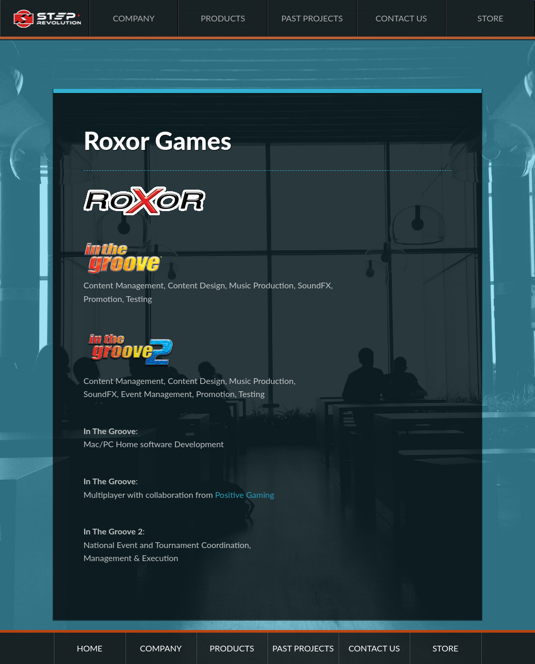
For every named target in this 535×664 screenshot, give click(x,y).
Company (134, 18)
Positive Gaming (244, 494)
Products (223, 18)
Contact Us (401, 18)
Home (44, 18)
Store (491, 18)
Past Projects (312, 18)
